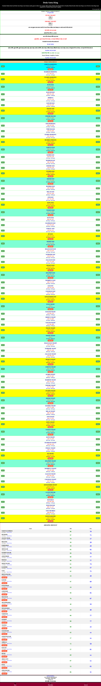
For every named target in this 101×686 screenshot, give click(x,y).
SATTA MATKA (50, 676)
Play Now (50, 69)
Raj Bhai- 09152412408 (50, 50)
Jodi (3, 66)
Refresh (50, 18)
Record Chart (9, 532)
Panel (98, 66)
